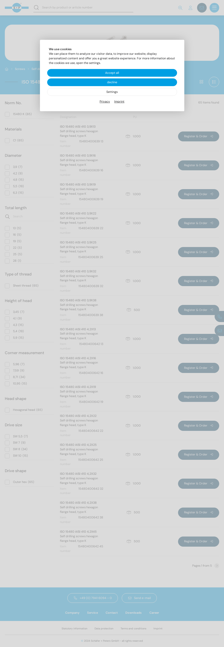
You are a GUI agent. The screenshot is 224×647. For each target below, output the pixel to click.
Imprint (119, 101)
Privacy (105, 101)
